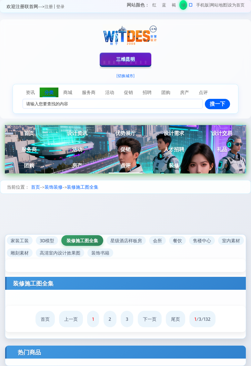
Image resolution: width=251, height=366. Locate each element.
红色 (154, 6)
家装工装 (20, 240)
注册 (49, 6)
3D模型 (47, 240)
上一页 (71, 319)
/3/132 (203, 319)
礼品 (222, 149)
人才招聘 (174, 149)
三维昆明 (125, 59)
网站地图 (218, 4)
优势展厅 (125, 133)
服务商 (29, 149)
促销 (125, 149)
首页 (29, 133)
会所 (157, 240)
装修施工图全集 (82, 187)
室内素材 (231, 240)
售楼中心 (202, 240)
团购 (29, 165)
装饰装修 (54, 187)
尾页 (175, 319)
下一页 (149, 319)
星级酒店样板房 (126, 240)
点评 (125, 165)
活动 (77, 149)
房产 (77, 165)
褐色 (174, 6)
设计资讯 (77, 133)
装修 (174, 165)
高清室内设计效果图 (60, 253)
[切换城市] (125, 75)
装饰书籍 (100, 253)
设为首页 (236, 4)
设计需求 (174, 133)
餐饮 (177, 240)
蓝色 (164, 6)
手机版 (202, 4)
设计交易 (222, 133)
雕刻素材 (20, 253)
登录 (60, 6)
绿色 (183, 6)
